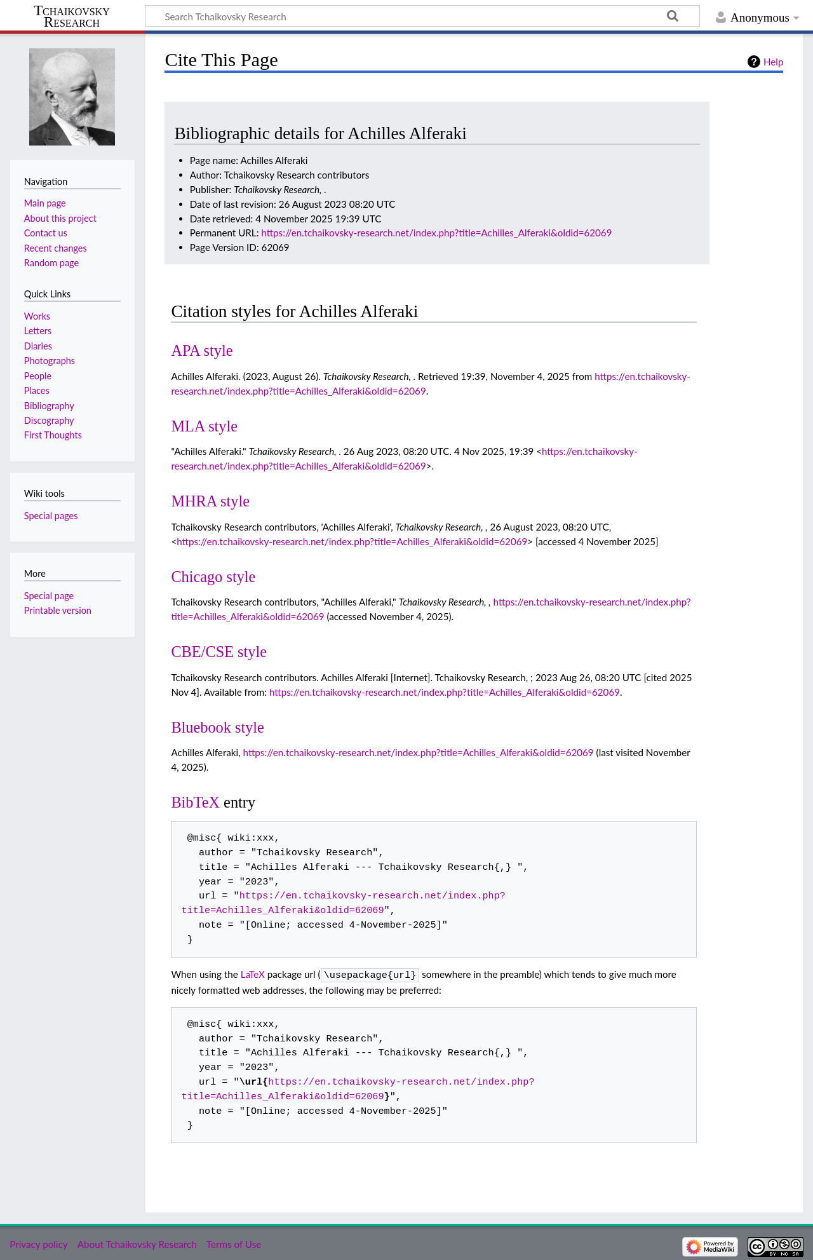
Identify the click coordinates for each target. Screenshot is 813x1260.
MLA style (204, 426)
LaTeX (253, 974)
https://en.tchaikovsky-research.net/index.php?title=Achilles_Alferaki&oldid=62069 (436, 232)
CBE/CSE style (219, 651)
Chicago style (213, 576)
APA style (201, 350)
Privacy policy (38, 1243)
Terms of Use (233, 1243)
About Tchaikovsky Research (137, 1243)
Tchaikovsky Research (72, 16)
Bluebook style (217, 727)
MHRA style (210, 501)
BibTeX (195, 802)
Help (773, 61)
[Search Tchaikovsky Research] (422, 16)
